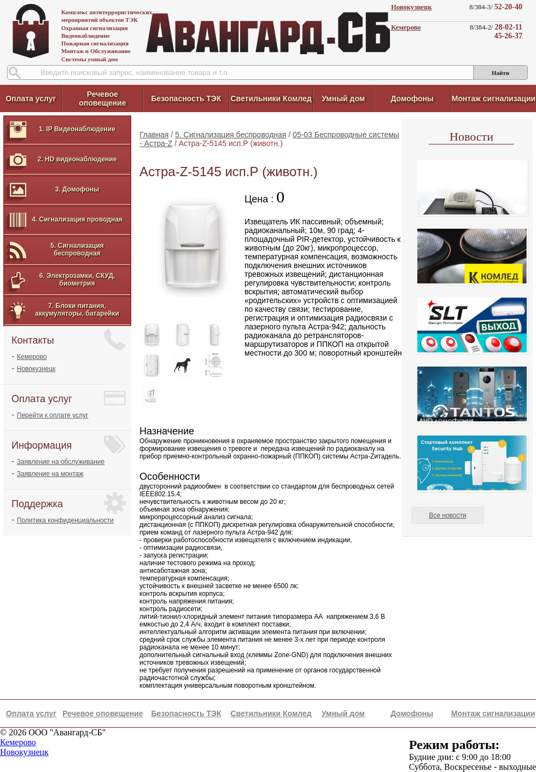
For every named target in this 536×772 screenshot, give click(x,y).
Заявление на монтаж (50, 474)
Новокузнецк (411, 7)
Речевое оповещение (102, 98)
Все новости (447, 515)
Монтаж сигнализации (493, 98)
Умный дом (343, 98)
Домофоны (412, 98)
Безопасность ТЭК (186, 98)
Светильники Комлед (270, 98)
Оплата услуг (30, 98)
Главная (153, 134)
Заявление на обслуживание (60, 462)
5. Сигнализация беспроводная (230, 134)
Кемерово (406, 27)
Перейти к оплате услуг (53, 415)
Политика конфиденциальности (65, 520)
